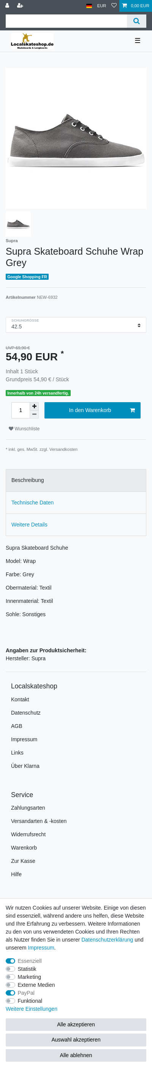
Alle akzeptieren (76, 1024)
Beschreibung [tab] (27, 480)
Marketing (29, 977)
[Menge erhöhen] (34, 406)
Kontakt (20, 699)
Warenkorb (24, 848)
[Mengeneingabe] (20, 410)
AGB (16, 726)
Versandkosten (63, 449)
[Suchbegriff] (66, 21)
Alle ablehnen (76, 1055)
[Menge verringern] (34, 415)
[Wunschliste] (114, 6)
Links (17, 753)
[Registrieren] (20, 6)
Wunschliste (24, 428)
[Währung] (102, 6)
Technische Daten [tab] (32, 502)
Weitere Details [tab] (29, 525)
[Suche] (136, 21)
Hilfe (16, 874)
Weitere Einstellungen (31, 1009)
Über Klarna (25, 766)
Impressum (24, 739)
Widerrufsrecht (28, 834)
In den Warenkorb (102, 410)
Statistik (27, 969)
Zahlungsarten (28, 808)
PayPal (26, 993)
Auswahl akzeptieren (75, 1040)
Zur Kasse (23, 861)
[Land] (89, 6)
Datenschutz (26, 713)
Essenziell (30, 961)
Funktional (30, 1001)
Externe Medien (36, 985)
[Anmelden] (8, 6)
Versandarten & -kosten (38, 821)
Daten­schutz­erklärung (107, 940)
